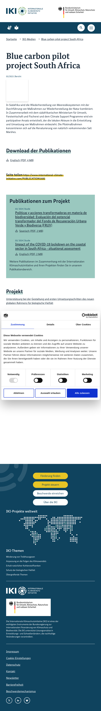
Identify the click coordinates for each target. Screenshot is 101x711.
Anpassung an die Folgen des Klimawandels (26, 561)
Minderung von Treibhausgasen (20, 556)
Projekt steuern (50, 484)
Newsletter (12, 677)
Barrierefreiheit (14, 684)
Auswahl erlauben (51, 393)
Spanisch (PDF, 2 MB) (31, 230)
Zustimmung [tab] (18, 324)
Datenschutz (13, 664)
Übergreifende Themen (17, 574)
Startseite (11, 39)
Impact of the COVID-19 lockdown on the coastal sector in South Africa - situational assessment (50, 246)
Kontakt (10, 671)
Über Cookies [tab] (83, 324)
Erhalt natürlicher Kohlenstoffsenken (23, 565)
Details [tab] (50, 324)
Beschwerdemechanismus (21, 691)
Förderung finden (50, 475)
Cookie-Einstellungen (18, 658)
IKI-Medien (29, 39)
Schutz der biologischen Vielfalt (20, 570)
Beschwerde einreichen (50, 493)
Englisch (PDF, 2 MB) (31, 254)
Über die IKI (50, 502)
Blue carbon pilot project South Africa (62, 39)
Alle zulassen (82, 393)
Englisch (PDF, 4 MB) (22, 160)
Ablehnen (18, 393)
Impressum (12, 651)
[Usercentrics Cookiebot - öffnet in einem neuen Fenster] (84, 315)
